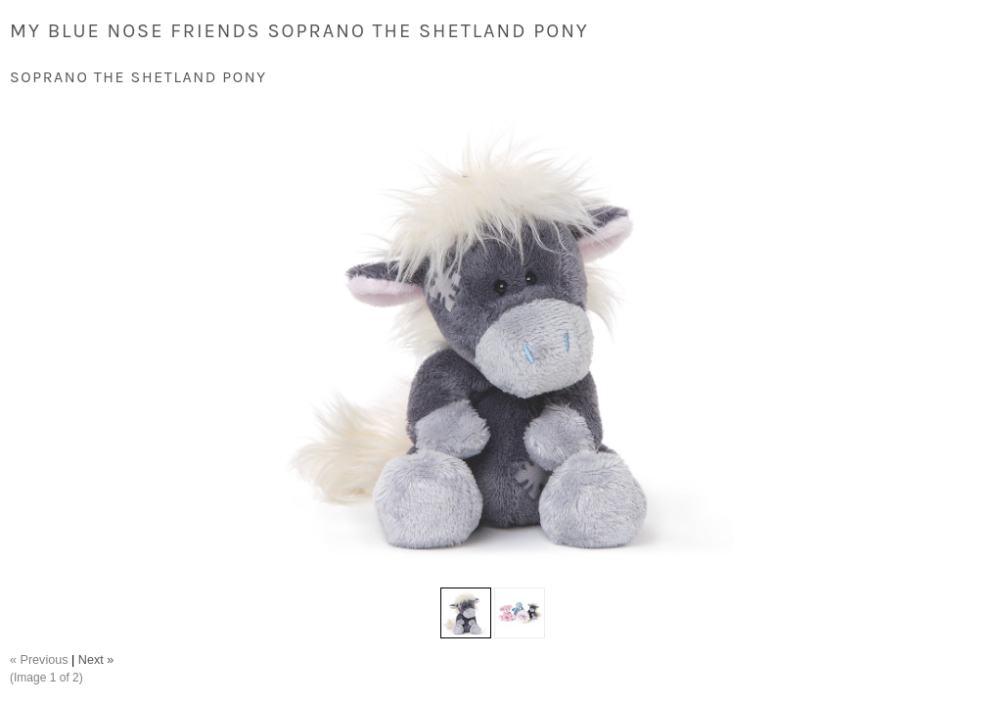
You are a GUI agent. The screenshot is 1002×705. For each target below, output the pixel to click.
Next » (96, 660)
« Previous (39, 660)
